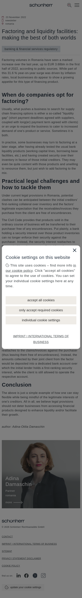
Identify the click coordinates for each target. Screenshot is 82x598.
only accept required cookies (41, 310)
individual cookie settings (41, 320)
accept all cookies (41, 300)
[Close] (74, 250)
